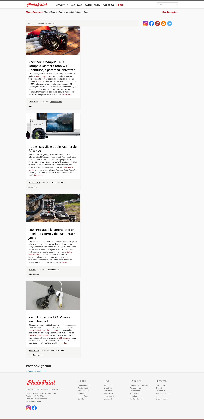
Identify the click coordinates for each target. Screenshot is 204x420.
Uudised (36, 274)
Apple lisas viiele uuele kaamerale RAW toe (52, 148)
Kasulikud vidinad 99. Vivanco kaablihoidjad (49, 319)
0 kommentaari (56, 101)
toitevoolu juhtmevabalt (38, 335)
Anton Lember (34, 350)
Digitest (159, 388)
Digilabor (133, 396)
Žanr (79, 5)
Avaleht (60, 5)
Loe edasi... (67, 94)
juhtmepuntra (64, 338)
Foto (30, 106)
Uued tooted (109, 396)
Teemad (71, 5)
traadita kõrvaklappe (37, 330)
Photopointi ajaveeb (36, 23)
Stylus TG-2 (41, 81)
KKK (157, 396)
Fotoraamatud (135, 388)
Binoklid (81, 399)
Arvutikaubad (83, 391)
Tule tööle (108, 5)
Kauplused (108, 385)
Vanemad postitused (36, 371)
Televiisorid (82, 393)
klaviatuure (57, 330)
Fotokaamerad (84, 385)
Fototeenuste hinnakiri (139, 385)
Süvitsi (88, 5)
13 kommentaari (57, 350)
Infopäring (108, 388)
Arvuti (30, 187)
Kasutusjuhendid (163, 393)
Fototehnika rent (136, 399)
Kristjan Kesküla (34, 182)
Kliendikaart (108, 393)
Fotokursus (160, 391)
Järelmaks (108, 391)
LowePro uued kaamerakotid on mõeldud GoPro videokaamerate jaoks (51, 233)
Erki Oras (32, 269)
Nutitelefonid (83, 396)
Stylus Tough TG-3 (43, 76)
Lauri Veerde (33, 101)
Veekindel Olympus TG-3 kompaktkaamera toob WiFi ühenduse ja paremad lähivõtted (51, 66)
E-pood (120, 5)
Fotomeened (135, 391)
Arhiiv (97, 5)
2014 (48, 23)
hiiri (48, 330)
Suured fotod (135, 393)
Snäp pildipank (162, 399)
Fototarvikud (83, 388)
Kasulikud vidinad (35, 355)
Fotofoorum (160, 385)
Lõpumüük (108, 399)
